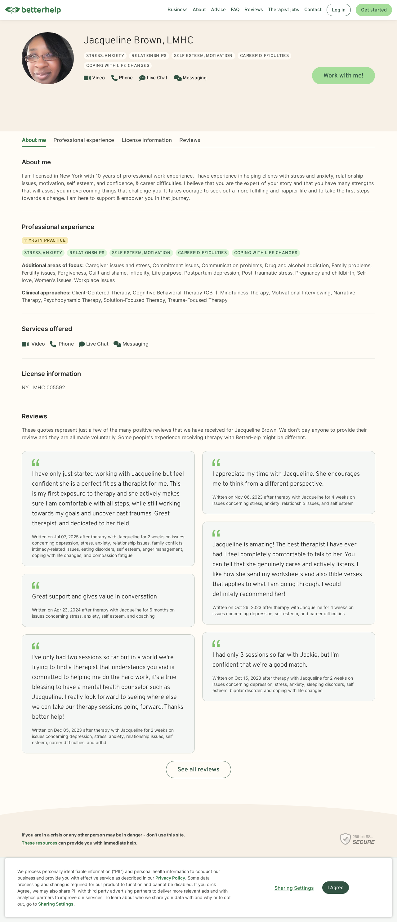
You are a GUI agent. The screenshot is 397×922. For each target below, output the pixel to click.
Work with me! (343, 76)
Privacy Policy (170, 877)
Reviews (189, 140)
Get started (374, 10)
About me (34, 140)
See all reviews (198, 770)
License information (147, 140)
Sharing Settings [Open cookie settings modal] (294, 888)
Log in (339, 10)
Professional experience (83, 140)
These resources (39, 842)
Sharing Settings (56, 904)
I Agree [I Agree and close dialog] (336, 888)
